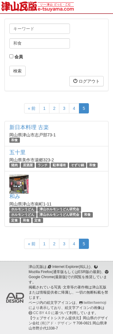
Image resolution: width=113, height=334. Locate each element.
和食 (14, 140)
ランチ (43, 165)
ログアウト (86, 81)
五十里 (17, 152)
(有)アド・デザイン (56, 323)
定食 (14, 220)
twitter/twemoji (94, 303)
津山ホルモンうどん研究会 (59, 209)
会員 (16, 56)
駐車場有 (59, 165)
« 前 (32, 108)
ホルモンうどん (22, 209)
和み (14, 196)
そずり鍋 (77, 165)
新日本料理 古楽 (29, 127)
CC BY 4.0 (41, 313)
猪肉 (14, 165)
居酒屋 (28, 165)
